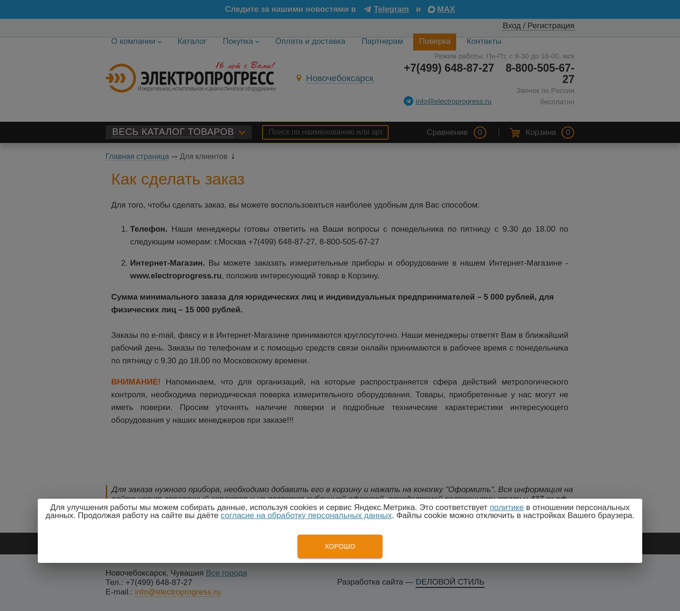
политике (507, 507)
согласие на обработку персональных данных (306, 515)
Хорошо (339, 546)
